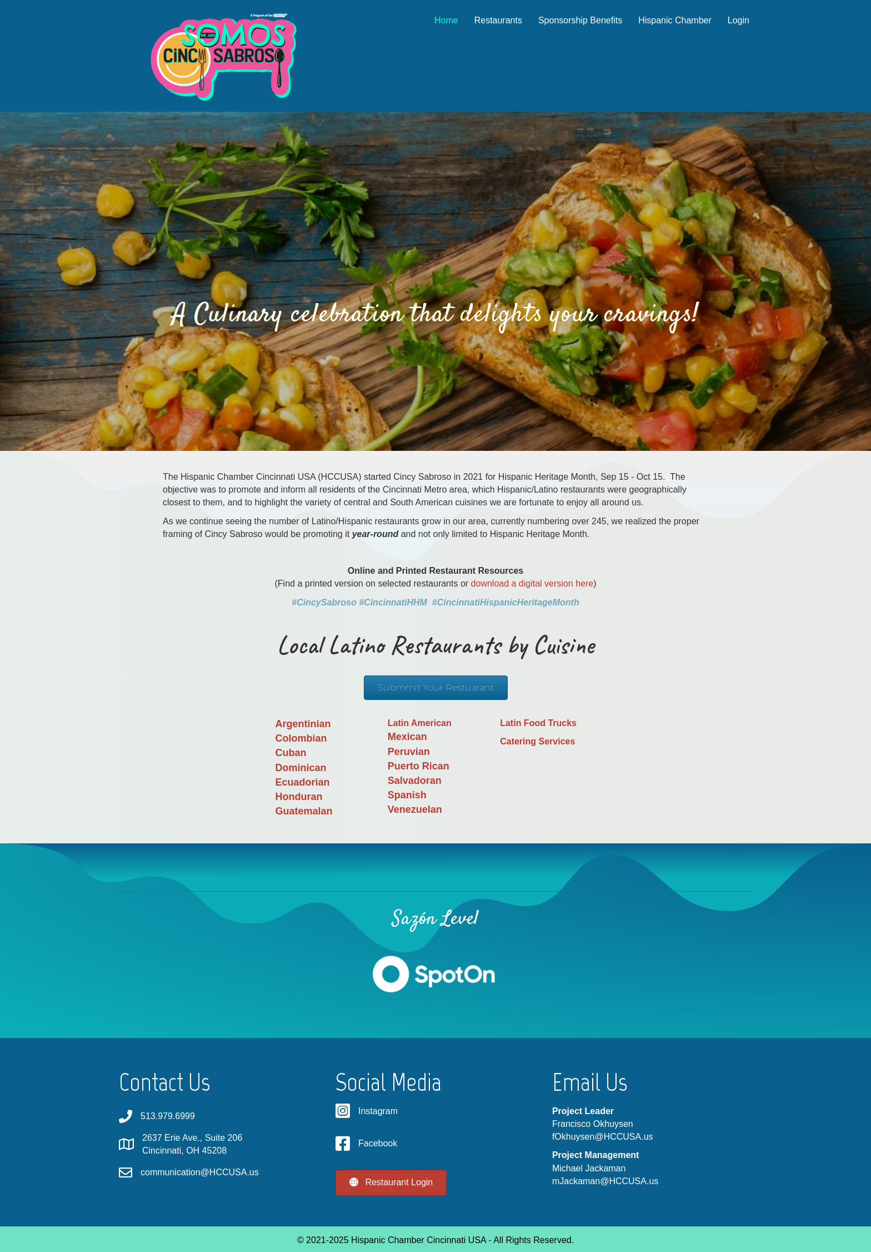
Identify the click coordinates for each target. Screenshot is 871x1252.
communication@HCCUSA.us (200, 1172)
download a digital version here (532, 583)
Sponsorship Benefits (570, 20)
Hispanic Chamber (664, 20)
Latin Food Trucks (538, 723)
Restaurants (487, 20)
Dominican (300, 767)
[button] (436, 687)
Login (727, 20)
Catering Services (537, 741)
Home (436, 20)
